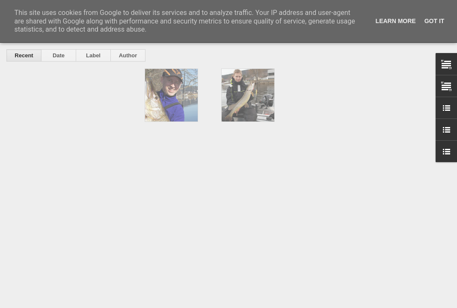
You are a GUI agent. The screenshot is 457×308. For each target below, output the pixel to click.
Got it (434, 21)
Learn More (396, 21)
